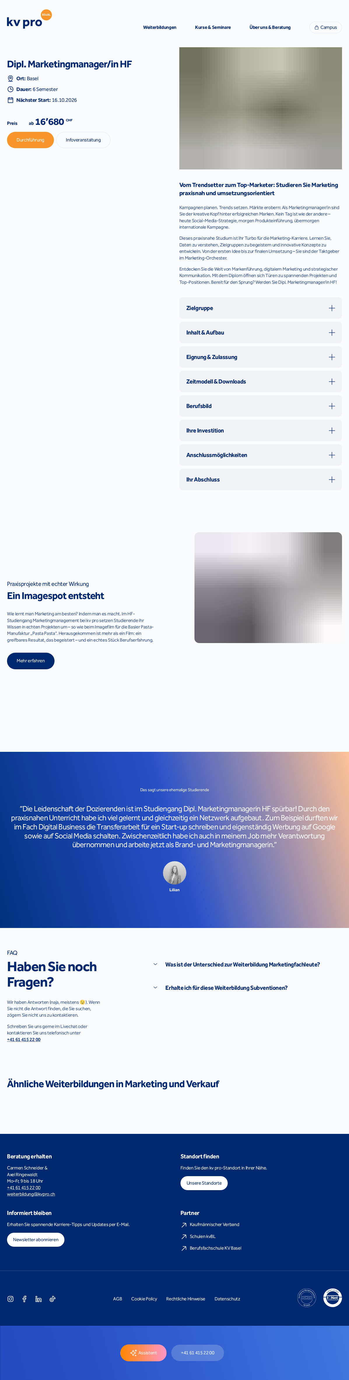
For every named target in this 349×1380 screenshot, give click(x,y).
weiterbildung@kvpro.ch (31, 1194)
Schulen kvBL (198, 1236)
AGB (117, 1299)
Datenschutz (227, 1299)
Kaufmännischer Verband (209, 1224)
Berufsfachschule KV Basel (210, 1248)
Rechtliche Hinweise (185, 1299)
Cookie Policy (144, 1299)
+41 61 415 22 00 (24, 1039)
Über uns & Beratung (270, 27)
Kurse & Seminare (213, 27)
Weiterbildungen (159, 27)
